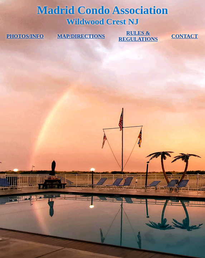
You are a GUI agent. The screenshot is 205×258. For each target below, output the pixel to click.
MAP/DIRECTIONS (81, 36)
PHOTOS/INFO (25, 36)
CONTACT (184, 36)
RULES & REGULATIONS (138, 36)
